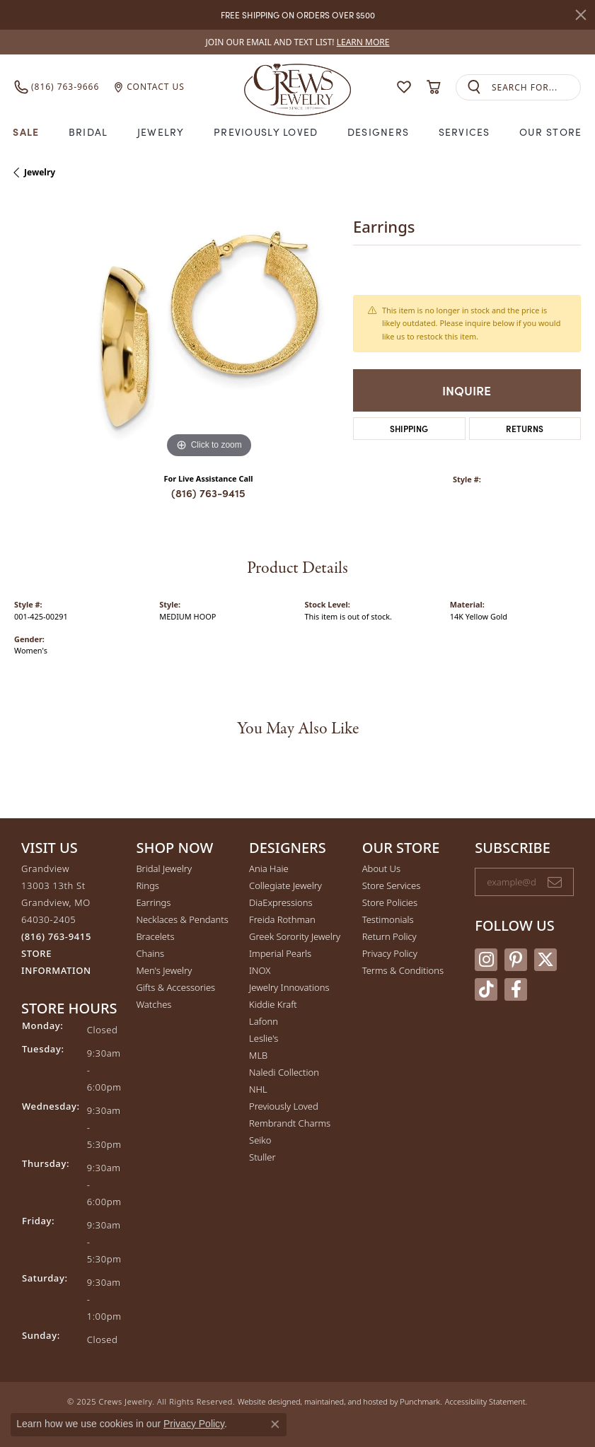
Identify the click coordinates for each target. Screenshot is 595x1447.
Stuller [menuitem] (262, 1157)
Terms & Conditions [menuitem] (403, 970)
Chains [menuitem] (150, 953)
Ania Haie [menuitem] (269, 868)
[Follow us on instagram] (486, 959)
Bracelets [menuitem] (155, 936)
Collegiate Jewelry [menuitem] (285, 885)
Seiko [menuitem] (260, 1140)
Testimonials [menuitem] (388, 919)
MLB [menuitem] (258, 1055)
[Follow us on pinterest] (515, 959)
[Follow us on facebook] (515, 989)
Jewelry (161, 131)
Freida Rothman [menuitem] (282, 919)
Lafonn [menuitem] (263, 1021)
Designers (378, 131)
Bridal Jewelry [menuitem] (164, 868)
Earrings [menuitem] (153, 902)
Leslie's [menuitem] (263, 1038)
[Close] (581, 15)
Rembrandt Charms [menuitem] (289, 1123)
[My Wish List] (404, 87)
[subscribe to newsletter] (554, 881)
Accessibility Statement (485, 1401)
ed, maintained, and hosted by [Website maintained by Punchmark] (345, 1401)
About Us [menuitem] (381, 868)
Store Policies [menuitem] (389, 902)
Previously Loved (266, 131)
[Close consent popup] (275, 1424)
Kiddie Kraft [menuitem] (273, 1004)
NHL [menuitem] (258, 1089)
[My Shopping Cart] (433, 87)
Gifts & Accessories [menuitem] (175, 987)
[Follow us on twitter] (545, 959)
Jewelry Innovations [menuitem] (289, 987)
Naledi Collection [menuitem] (284, 1072)
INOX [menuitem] (259, 970)
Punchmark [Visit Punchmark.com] (420, 1401)
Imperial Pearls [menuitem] (280, 953)
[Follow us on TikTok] (486, 989)
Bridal (88, 131)
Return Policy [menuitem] (389, 936)
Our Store (550, 131)
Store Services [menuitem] (391, 885)
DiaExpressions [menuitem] (280, 902)
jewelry (39, 172)
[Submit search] (474, 87)
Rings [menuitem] (147, 885)
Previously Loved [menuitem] (283, 1106)
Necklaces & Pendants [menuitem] (182, 919)
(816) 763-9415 (208, 492)
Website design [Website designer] (264, 1401)
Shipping (409, 428)
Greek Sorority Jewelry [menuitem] (294, 936)
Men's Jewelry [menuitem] (164, 970)
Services (464, 131)
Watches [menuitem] (153, 1004)
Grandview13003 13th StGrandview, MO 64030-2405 (56, 919)
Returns (524, 428)
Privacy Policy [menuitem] (389, 953)
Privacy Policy (193, 1423)
